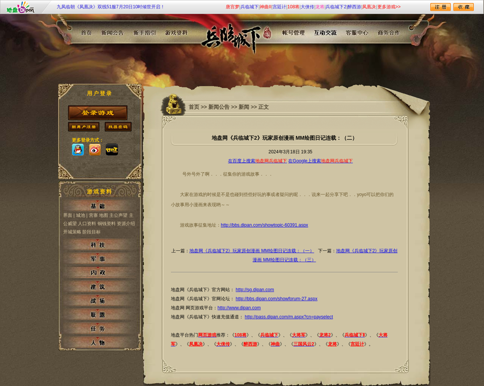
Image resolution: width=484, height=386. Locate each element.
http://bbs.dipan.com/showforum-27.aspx (276, 298)
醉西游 (354, 6)
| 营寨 (92, 215)
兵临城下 (249, 6)
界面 (67, 215)
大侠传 (307, 6)
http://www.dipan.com (239, 307)
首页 (194, 107)
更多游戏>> (389, 6)
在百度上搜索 (257, 161)
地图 (103, 215)
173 (112, 150)
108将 (293, 6)
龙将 (319, 6)
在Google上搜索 (320, 161)
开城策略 (72, 232)
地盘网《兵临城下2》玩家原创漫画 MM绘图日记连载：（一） (251, 250)
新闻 (244, 107)
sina (95, 150)
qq (78, 150)
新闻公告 (219, 107)
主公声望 (118, 215)
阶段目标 (91, 232)
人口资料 (87, 223)
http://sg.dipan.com (255, 289)
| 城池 (79, 215)
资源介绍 (126, 223)
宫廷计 (279, 6)
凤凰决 (369, 6)
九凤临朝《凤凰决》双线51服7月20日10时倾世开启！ (111, 6)
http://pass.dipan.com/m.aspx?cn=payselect (289, 317)
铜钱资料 (107, 223)
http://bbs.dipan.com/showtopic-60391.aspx (264, 225)
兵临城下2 (336, 6)
